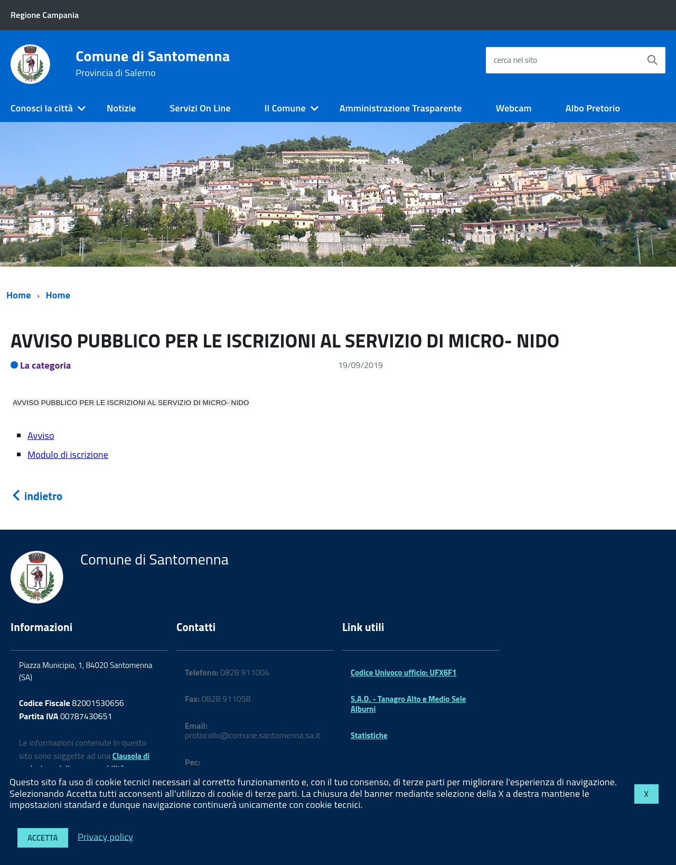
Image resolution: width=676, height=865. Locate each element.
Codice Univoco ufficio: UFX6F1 (403, 672)
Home (18, 295)
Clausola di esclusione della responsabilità (84, 762)
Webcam (514, 108)
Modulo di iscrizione (67, 454)
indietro (36, 495)
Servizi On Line (200, 108)
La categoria (45, 365)
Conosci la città (42, 108)
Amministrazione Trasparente (401, 108)
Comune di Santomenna (153, 63)
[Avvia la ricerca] (652, 60)
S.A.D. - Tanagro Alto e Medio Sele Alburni (408, 703)
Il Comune (285, 108)
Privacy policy (105, 836)
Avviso (40, 435)
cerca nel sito (515, 59)
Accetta (42, 838)
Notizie (121, 108)
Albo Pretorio (593, 108)
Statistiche (369, 735)
